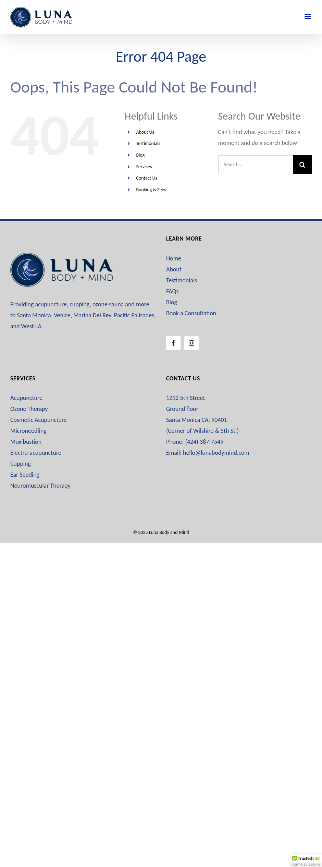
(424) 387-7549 (204, 441)
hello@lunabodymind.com (216, 452)
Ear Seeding (24, 474)
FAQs (172, 291)
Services (144, 167)
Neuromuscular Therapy (40, 485)
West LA (31, 326)
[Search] (302, 164)
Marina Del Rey (92, 315)
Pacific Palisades (134, 315)
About (174, 269)
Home (173, 258)
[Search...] (255, 164)
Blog (140, 155)
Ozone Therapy (29, 409)
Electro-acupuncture (35, 452)
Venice (62, 315)
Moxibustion (25, 441)
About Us (145, 132)
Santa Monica (34, 315)
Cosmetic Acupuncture (38, 420)
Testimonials (148, 143)
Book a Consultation (191, 313)
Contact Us (146, 178)
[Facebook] (173, 343)
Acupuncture (26, 398)
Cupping (20, 463)
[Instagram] (191, 343)
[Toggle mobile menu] (308, 16)
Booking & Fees (151, 190)
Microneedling (28, 431)
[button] (306, 860)
